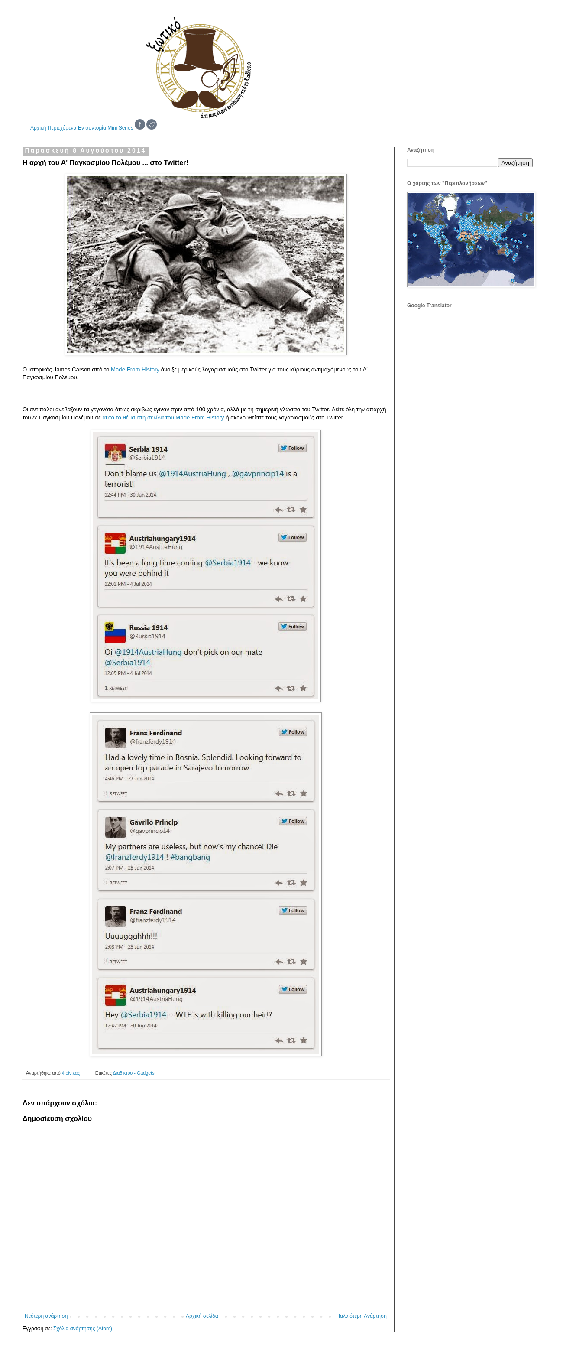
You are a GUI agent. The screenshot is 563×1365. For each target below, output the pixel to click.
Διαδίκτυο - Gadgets (134, 1073)
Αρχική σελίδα (202, 1316)
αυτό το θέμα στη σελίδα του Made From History (163, 417)
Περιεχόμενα (62, 128)
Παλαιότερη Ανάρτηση (361, 1316)
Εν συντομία (92, 128)
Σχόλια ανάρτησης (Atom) (82, 1329)
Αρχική (38, 128)
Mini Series (120, 128)
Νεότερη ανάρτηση (46, 1316)
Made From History (135, 369)
